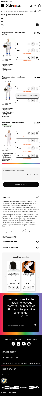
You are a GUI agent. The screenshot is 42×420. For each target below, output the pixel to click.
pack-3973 (9, 262)
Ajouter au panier (21, 209)
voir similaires (34, 120)
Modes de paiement (21, 272)
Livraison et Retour (21, 266)
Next (38, 302)
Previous (4, 302)
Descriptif (21, 222)
